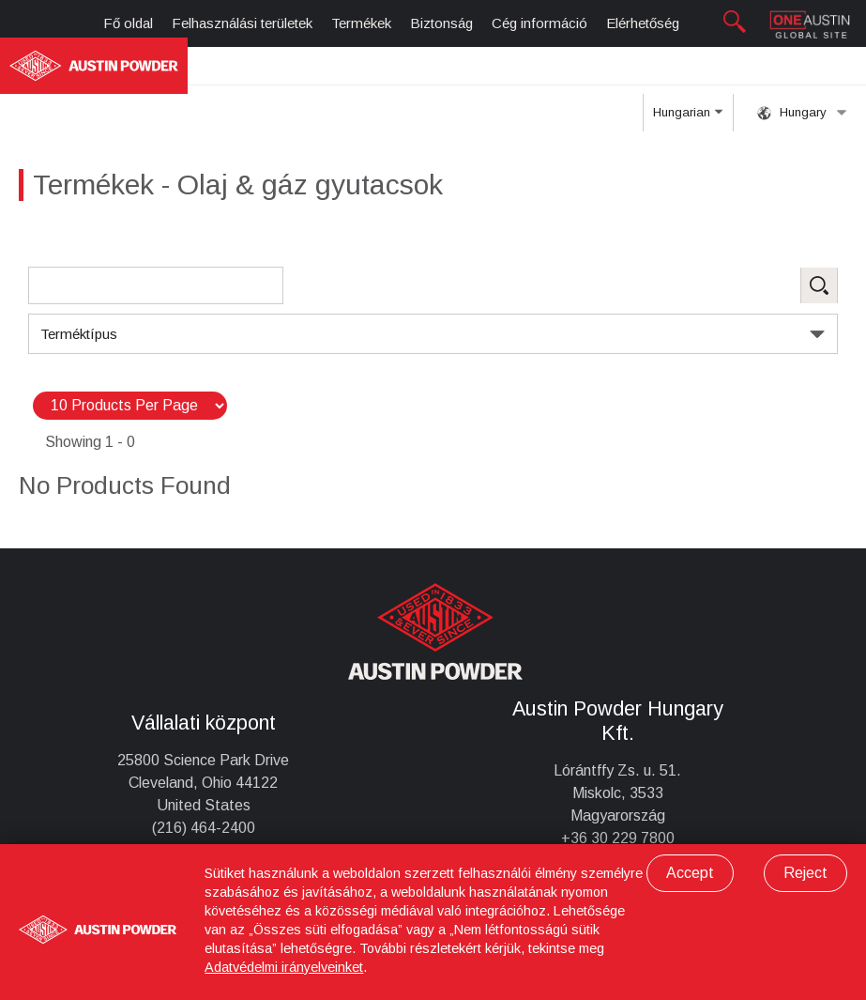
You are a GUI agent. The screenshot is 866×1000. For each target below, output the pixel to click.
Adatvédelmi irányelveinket (284, 967)
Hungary (802, 112)
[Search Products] (155, 285)
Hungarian (688, 118)
